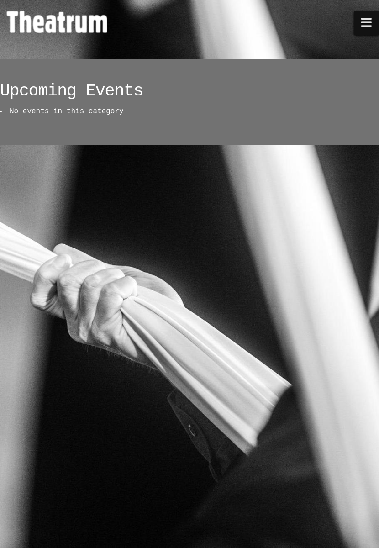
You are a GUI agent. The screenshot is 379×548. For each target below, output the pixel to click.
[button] (366, 23)
